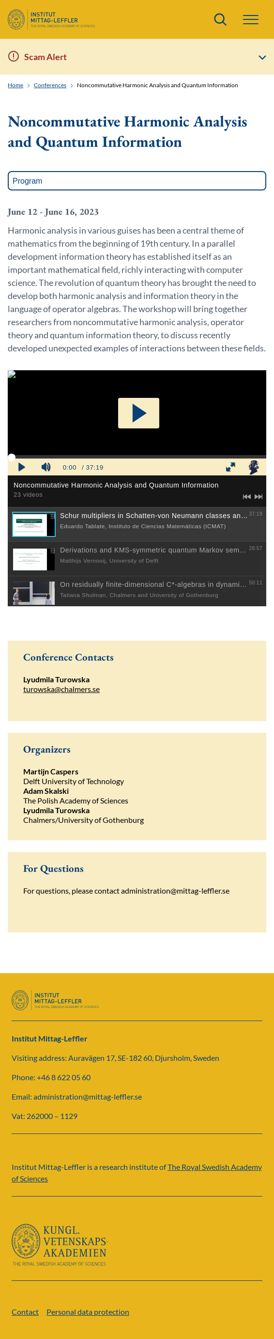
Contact (25, 1311)
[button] (251, 19)
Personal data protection (87, 1311)
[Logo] (51, 19)
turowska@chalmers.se (61, 688)
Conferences (50, 85)
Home (15, 85)
